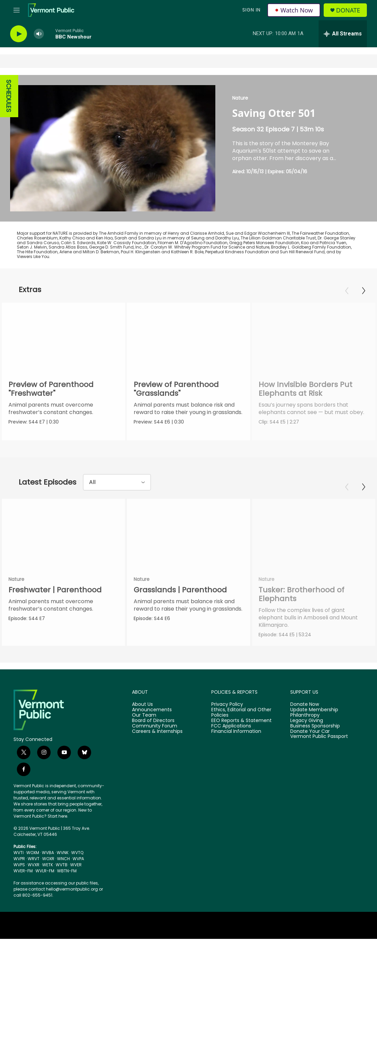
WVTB (62, 865)
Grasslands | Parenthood (184, 590)
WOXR (48, 859)
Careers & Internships (157, 731)
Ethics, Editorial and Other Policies (241, 712)
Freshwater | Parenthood (55, 590)
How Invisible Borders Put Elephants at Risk (318, 389)
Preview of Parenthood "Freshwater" (50, 389)
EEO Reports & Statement (241, 720)
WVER (76, 865)
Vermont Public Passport (319, 736)
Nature (240, 98)
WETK (47, 865)
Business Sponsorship (315, 726)
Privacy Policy (227, 704)
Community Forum (154, 726)
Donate (348, 10)
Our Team (144, 715)
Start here (57, 816)
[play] (18, 34)
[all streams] (343, 33)
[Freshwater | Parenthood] (63, 533)
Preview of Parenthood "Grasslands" (180, 389)
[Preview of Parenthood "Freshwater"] (63, 337)
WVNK (63, 852)
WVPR (19, 859)
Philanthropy (305, 715)
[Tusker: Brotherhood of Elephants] (313, 533)
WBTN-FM (67, 871)
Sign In (251, 9)
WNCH (63, 859)
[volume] (39, 34)
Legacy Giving (306, 720)
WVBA (48, 852)
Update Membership (314, 710)
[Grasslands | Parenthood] (192, 533)
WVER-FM (23, 871)
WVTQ (77, 852)
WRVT (33, 859)
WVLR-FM (44, 871)
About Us (142, 704)
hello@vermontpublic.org (72, 889)
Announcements (152, 710)
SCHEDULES (8, 96)
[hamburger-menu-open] (16, 10)
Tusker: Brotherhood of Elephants (301, 594)
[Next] (363, 291)
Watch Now (294, 10)
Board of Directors (153, 720)
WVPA (78, 859)
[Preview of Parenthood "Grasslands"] (192, 337)
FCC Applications (231, 726)
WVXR (33, 865)
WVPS (19, 865)
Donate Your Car (310, 731)
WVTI (19, 852)
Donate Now (304, 704)
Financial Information (236, 731)
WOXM (32, 852)
